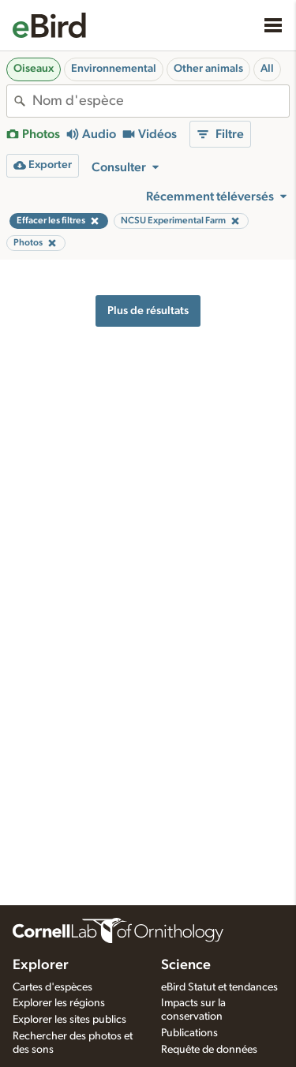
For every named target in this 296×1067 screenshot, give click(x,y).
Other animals (208, 68)
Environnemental (113, 68)
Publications (189, 1033)
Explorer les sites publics (69, 1019)
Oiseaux (33, 68)
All (267, 68)
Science (186, 965)
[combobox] (160, 101)
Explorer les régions (59, 1003)
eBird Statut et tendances (219, 987)
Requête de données (209, 1049)
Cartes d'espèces (52, 987)
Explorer (41, 965)
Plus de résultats (148, 310)
